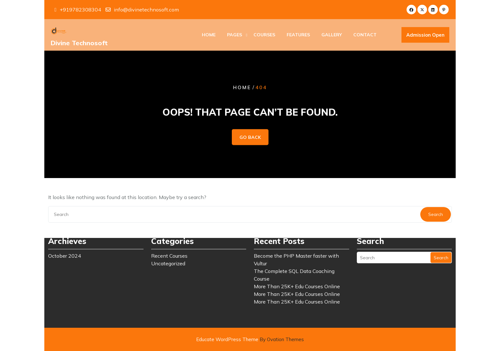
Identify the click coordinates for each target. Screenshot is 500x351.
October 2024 (64, 234)
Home (209, 35)
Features (298, 35)
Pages (234, 35)
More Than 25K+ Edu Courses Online (297, 265)
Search (441, 236)
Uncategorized (168, 242)
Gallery (331, 35)
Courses (264, 35)
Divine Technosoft (79, 43)
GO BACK (250, 137)
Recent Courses (169, 234)
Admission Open (425, 36)
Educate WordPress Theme (250, 339)
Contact (365, 35)
